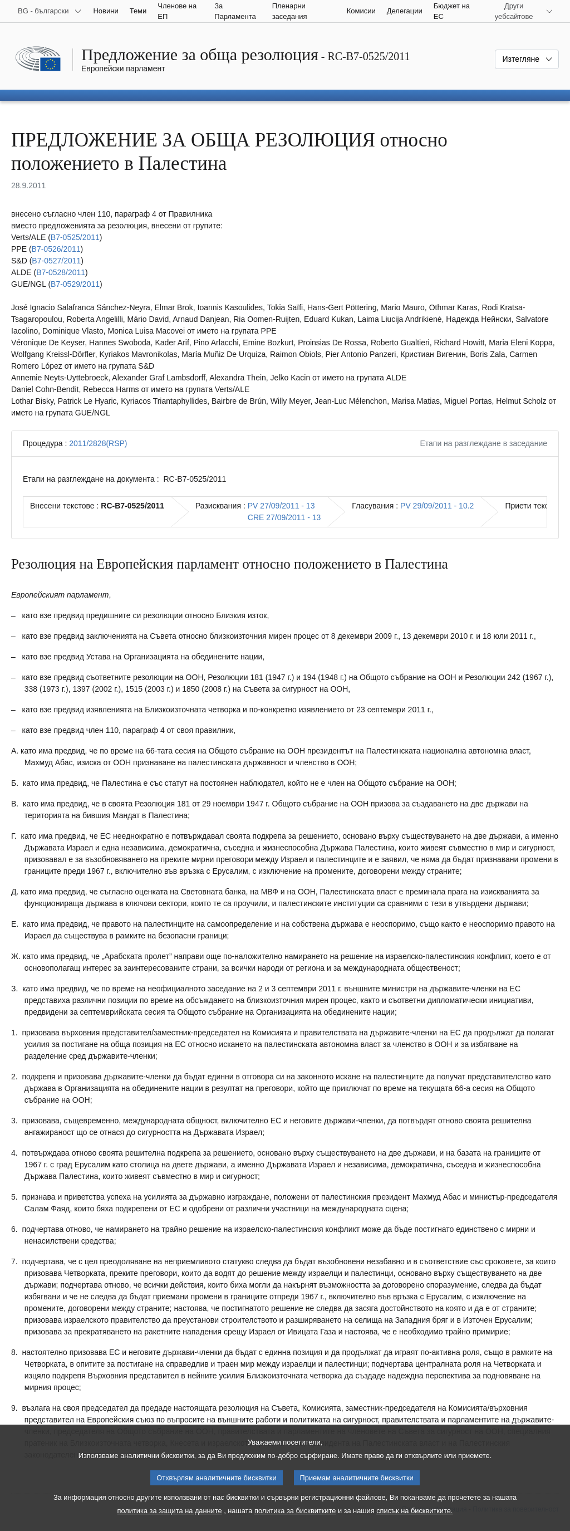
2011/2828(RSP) (98, 443)
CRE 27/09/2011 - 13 (284, 517)
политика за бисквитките (295, 1523)
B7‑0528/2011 (60, 272)
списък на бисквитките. (414, 1523)
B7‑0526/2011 (56, 248)
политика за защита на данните (169, 1523)
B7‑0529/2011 (75, 284)
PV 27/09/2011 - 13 (281, 505)
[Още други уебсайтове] (520, 11)
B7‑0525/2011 (75, 237)
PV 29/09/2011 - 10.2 (437, 505)
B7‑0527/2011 (56, 260)
